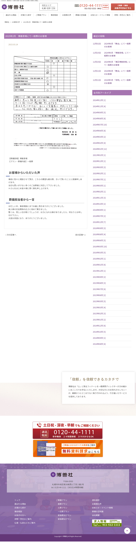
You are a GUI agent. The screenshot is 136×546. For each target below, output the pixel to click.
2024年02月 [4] (99, 143)
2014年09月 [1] (99, 338)
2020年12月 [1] (99, 161)
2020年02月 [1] (99, 174)
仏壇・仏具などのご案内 (24, 523)
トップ (17, 500)
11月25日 (97, 53)
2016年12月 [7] (99, 222)
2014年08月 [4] (99, 344)
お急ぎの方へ (20, 515)
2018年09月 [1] (99, 210)
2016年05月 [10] (100, 247)
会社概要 (96, 515)
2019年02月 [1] (99, 192)
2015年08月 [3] (99, 283)
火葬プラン (62, 508)
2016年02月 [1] (99, 259)
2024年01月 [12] (100, 149)
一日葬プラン (63, 512)
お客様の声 (66, 15)
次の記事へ (11, 235)
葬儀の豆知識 (81, 15)
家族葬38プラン (64, 515)
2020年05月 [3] (99, 168)
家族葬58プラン (64, 519)
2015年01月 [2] (99, 320)
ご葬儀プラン (41, 15)
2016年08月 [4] (99, 234)
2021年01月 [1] (99, 155)
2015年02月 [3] (99, 314)
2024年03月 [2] (99, 137)
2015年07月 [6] (99, 289)
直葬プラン (62, 504)
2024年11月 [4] (99, 107)
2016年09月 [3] (99, 228)
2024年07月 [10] (100, 125)
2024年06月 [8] (99, 131)
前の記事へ (80, 235)
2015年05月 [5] (99, 302)
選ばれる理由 (11, 15)
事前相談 (54, 15)
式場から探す (26, 15)
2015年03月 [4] (99, 308)
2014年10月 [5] (99, 332)
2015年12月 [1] (99, 271)
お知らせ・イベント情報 (100, 15)
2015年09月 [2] (99, 277)
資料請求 (96, 500)
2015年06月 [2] (99, 295)
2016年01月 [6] (99, 265)
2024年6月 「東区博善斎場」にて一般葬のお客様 (117, 64)
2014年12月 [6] (99, 326)
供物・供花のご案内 (122, 15)
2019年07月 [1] (99, 180)
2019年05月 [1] (99, 186)
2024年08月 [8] (99, 119)
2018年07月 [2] (99, 216)
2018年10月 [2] (99, 204)
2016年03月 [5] (99, 253)
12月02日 (97, 44)
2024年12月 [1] (99, 100)
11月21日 (97, 71)
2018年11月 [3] (99, 198)
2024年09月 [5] (99, 113)
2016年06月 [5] (99, 241)
